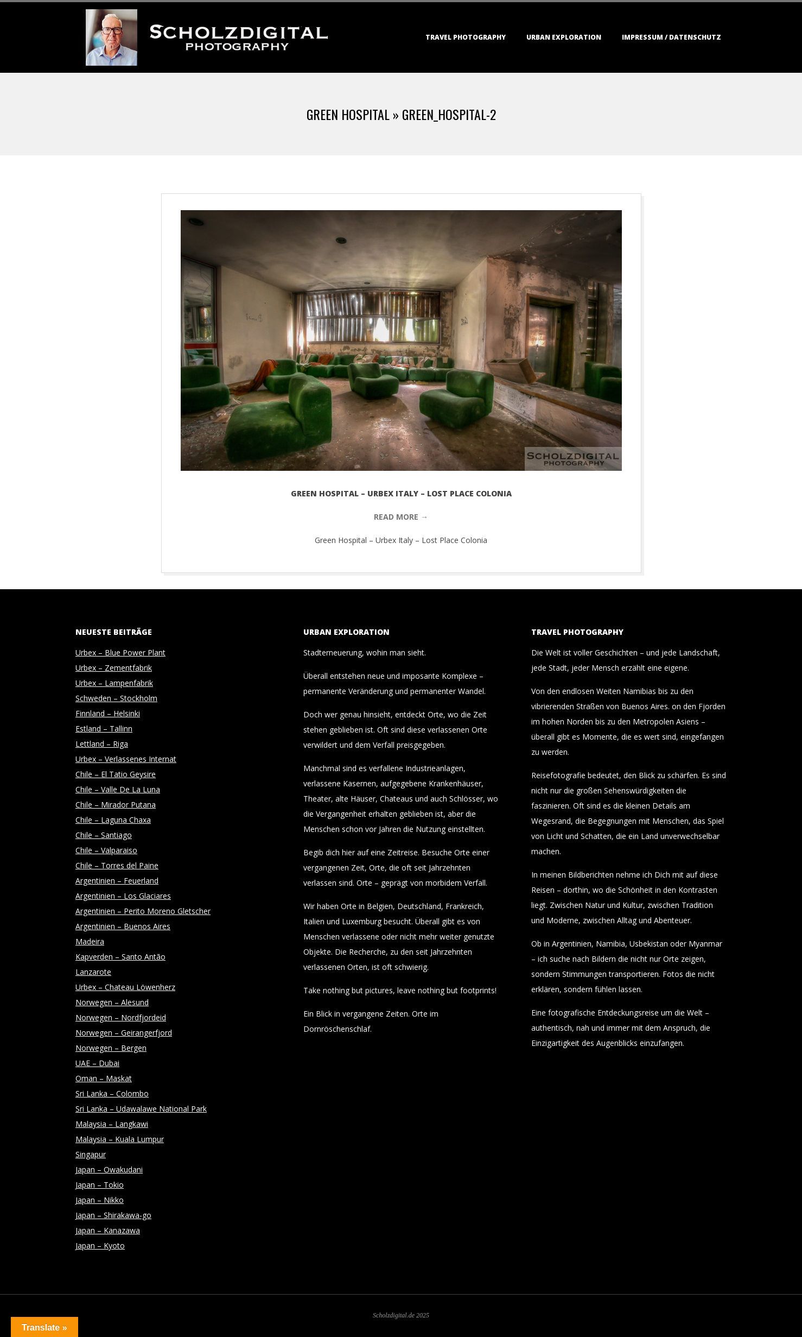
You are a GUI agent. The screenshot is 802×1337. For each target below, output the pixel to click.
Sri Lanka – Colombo (112, 1093)
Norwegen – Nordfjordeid (120, 1017)
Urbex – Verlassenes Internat (125, 759)
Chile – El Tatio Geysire (115, 774)
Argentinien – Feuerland (116, 880)
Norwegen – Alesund (112, 1002)
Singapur (90, 1154)
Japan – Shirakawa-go (113, 1215)
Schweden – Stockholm (116, 698)
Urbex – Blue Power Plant (120, 652)
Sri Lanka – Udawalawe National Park (141, 1108)
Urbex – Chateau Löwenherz (125, 987)
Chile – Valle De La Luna (117, 789)
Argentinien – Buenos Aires (122, 926)
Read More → (401, 517)
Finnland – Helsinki (107, 713)
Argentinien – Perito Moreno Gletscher (143, 911)
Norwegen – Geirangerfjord (123, 1032)
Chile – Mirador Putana (115, 804)
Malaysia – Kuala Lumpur (119, 1139)
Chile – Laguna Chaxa (113, 820)
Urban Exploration (563, 37)
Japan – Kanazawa (107, 1230)
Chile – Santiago (103, 835)
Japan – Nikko (99, 1200)
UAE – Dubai (97, 1063)
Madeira (89, 941)
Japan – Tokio (99, 1185)
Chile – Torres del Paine (116, 865)
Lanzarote (93, 972)
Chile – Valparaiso (106, 850)
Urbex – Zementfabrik (113, 668)
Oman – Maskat (103, 1078)
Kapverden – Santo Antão (120, 956)
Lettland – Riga (101, 744)
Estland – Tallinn (103, 728)
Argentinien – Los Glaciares (123, 896)
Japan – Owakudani (109, 1169)
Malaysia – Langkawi (111, 1124)
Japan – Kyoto (100, 1245)
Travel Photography (465, 37)
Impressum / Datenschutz (671, 37)
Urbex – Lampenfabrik (114, 683)
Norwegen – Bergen (111, 1048)
